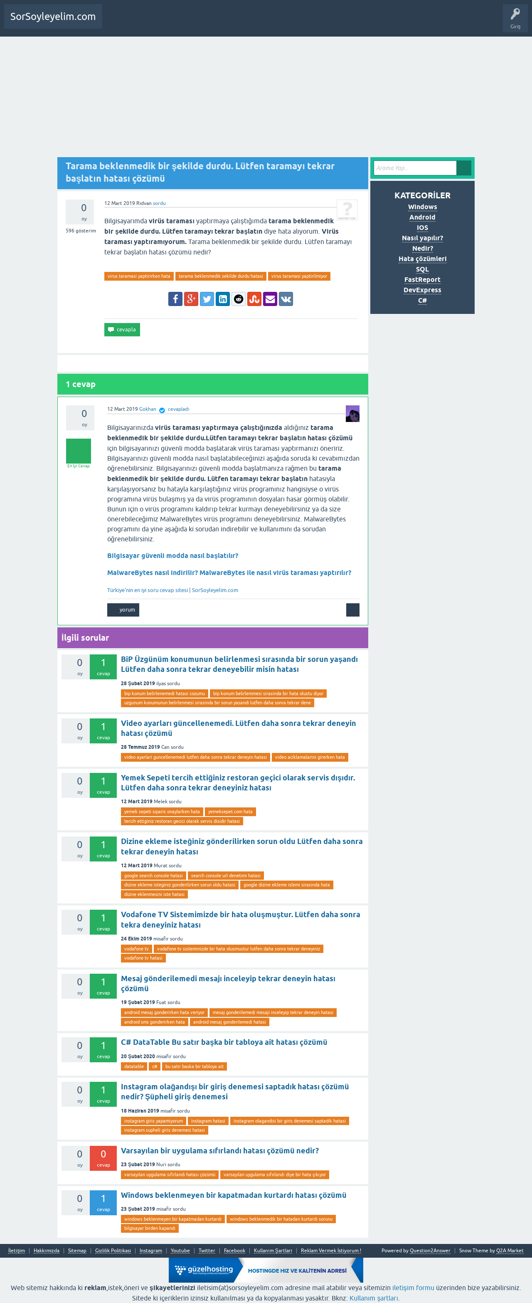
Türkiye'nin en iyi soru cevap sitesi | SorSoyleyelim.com (172, 590)
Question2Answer (430, 1251)
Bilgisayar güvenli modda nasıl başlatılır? (172, 556)
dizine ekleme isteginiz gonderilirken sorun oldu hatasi (179, 884)
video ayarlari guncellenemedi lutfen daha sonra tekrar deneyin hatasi (195, 757)
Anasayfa (118, 22)
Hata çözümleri (423, 259)
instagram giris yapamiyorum (153, 1120)
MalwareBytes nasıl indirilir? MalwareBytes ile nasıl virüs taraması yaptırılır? (229, 573)
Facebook (234, 1251)
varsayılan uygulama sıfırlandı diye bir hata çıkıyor (274, 1174)
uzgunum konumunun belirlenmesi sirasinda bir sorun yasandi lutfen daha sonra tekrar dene (217, 702)
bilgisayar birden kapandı (149, 1228)
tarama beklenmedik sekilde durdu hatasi (221, 276)
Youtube (180, 1251)
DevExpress (422, 290)
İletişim (16, 1251)
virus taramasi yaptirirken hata (139, 276)
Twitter (207, 1251)
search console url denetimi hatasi (226, 875)
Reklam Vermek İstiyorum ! (331, 1251)
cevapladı (178, 409)
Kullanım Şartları (273, 1251)
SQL (422, 269)
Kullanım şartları (374, 1298)
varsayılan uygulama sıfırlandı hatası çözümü (169, 1174)
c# (154, 1066)
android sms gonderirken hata (154, 1021)
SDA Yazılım (205, 22)
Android (422, 217)
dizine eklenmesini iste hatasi (154, 894)
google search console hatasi (153, 875)
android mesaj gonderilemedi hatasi (229, 1021)
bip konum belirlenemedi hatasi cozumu (164, 693)
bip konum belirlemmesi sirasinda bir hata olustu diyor (268, 693)
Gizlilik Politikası (113, 1251)
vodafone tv (136, 948)
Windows (422, 207)
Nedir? (422, 248)
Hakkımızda (46, 1251)
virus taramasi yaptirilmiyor (299, 276)
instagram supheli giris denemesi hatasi (164, 1130)
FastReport (422, 280)
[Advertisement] (266, 99)
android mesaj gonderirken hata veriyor (164, 1012)
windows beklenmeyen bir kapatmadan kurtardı (173, 1219)
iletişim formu (413, 1287)
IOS (422, 228)
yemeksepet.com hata (230, 811)
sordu (159, 203)
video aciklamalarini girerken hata (310, 757)
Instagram (151, 1251)
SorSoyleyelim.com (53, 16)
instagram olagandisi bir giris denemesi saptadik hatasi (290, 1120)
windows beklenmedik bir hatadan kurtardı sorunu (281, 1219)
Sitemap (77, 1251)
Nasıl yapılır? (422, 238)
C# (422, 300)
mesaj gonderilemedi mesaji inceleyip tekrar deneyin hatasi (273, 1012)
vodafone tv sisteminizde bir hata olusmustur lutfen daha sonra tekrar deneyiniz (238, 948)
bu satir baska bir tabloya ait (194, 1066)
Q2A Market (510, 1251)
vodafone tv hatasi (143, 957)
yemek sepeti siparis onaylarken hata (162, 811)
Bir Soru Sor (150, 22)
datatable (134, 1066)
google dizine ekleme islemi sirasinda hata (287, 884)
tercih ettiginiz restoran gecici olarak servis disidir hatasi (182, 821)
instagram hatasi (208, 1120)
